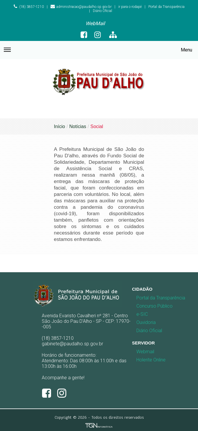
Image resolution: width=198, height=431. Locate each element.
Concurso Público (147, 306)
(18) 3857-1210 (28, 7)
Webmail (145, 351)
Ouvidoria (146, 322)
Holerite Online (151, 360)
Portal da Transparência (166, 7)
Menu (98, 52)
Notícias (77, 126)
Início (59, 126)
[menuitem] (95, 23)
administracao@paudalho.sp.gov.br (81, 7)
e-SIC (142, 314)
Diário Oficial (102, 11)
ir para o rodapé (130, 7)
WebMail (95, 23)
